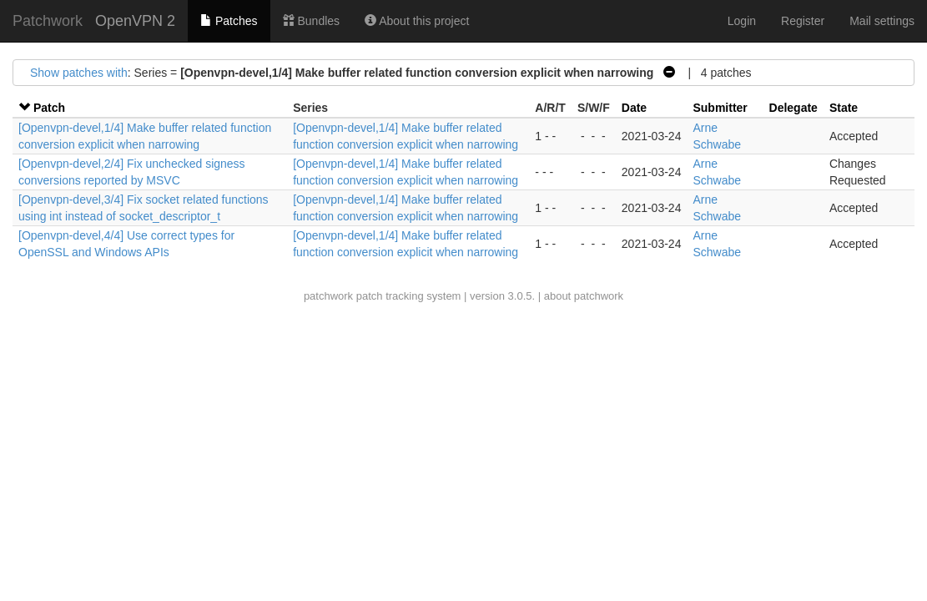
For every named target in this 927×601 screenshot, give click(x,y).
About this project (417, 21)
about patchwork (583, 296)
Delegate (793, 107)
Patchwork (48, 21)
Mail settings (881, 21)
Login (742, 21)
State (843, 107)
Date (634, 107)
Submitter (720, 107)
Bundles (311, 21)
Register (802, 21)
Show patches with (79, 72)
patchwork (328, 296)
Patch (49, 107)
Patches (228, 21)
